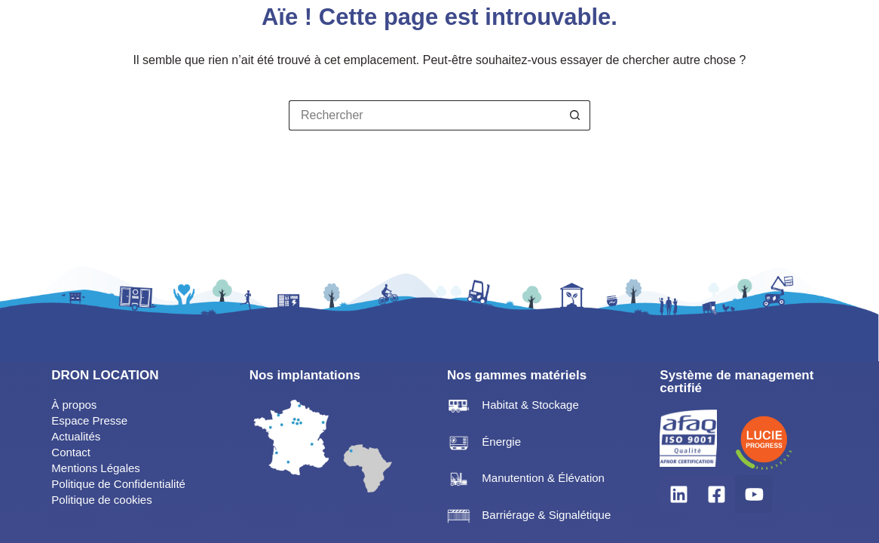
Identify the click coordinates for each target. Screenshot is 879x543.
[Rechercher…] (424, 115)
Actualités (75, 436)
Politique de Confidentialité (118, 483)
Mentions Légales (95, 468)
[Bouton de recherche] (575, 115)
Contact (70, 452)
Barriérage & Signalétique (546, 514)
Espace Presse (89, 420)
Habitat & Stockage (530, 404)
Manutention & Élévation (543, 477)
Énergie (501, 441)
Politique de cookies (101, 499)
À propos (73, 404)
